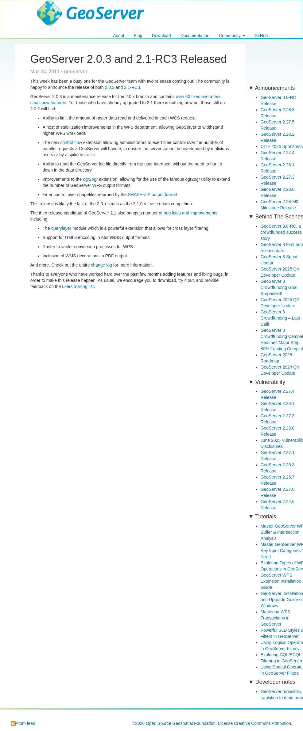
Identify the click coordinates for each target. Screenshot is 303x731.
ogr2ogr (90, 179)
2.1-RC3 (132, 87)
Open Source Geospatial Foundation (181, 723)
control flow (71, 142)
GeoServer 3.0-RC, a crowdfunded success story (281, 232)
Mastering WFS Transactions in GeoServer (275, 618)
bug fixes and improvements (190, 212)
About (118, 35)
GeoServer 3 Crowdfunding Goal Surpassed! (279, 287)
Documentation (195, 35)
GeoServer (54, 8)
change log (101, 265)
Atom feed (23, 723)
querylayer (61, 228)
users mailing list (78, 286)
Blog (138, 35)
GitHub (261, 35)
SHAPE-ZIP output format (152, 194)
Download (161, 35)
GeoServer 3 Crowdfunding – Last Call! (280, 318)
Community (232, 35)
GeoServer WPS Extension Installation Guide (281, 581)
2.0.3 (110, 87)
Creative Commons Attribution (262, 723)
